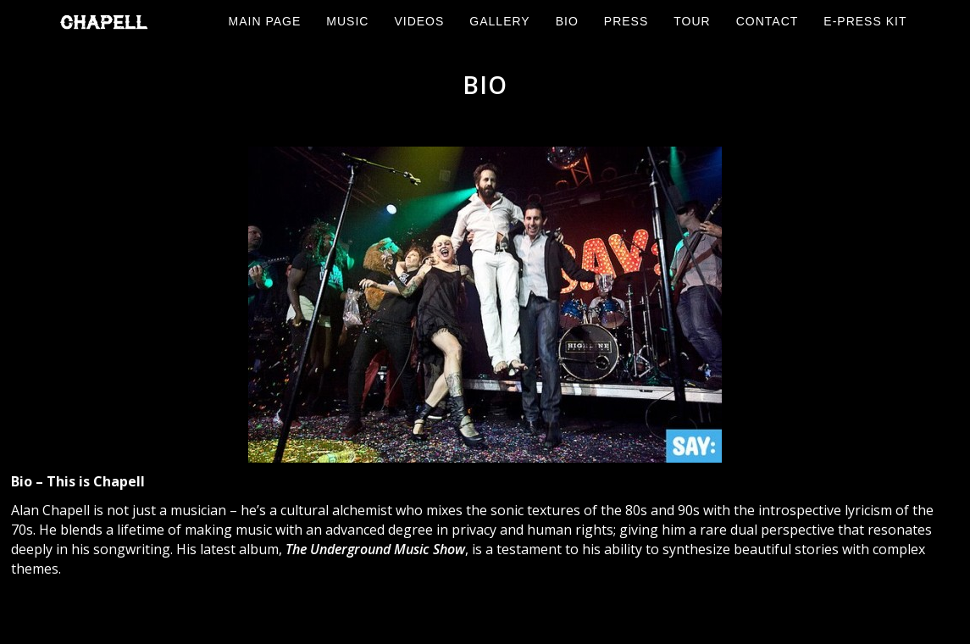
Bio (567, 21)
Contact (767, 21)
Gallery (499, 21)
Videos (419, 21)
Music (347, 21)
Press (626, 21)
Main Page (265, 21)
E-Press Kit (864, 21)
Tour (691, 21)
